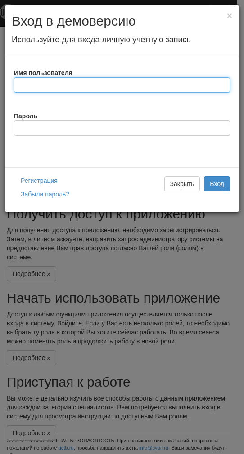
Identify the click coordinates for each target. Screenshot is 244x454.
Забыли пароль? (45, 194)
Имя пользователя (43, 72)
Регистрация (39, 180)
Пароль (25, 116)
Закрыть (182, 183)
